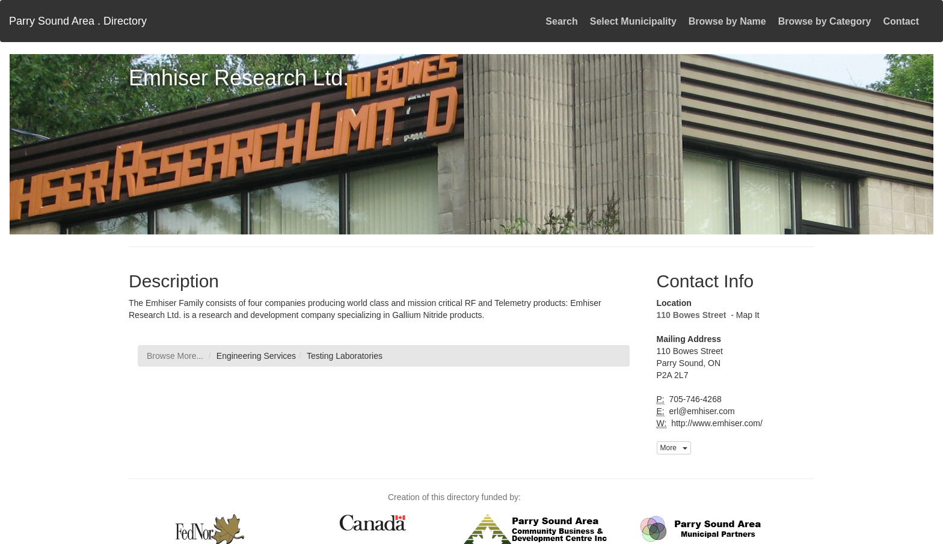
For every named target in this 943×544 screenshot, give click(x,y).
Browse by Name (727, 21)
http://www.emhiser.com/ (716, 423)
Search (561, 21)
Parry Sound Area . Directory (78, 21)
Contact (901, 21)
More (673, 448)
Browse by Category (824, 21)
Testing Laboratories (344, 356)
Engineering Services (256, 356)
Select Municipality (633, 21)
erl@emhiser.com (701, 411)
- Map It (743, 315)
